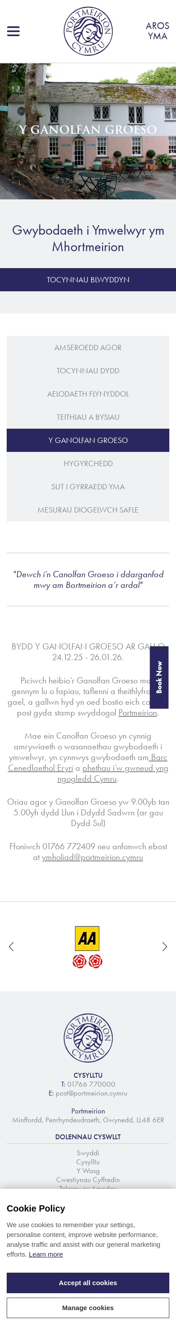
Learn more (46, 1254)
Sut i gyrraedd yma (88, 487)
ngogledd (74, 778)
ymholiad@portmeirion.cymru (92, 857)
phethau (96, 767)
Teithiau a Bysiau (88, 417)
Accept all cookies (88, 1282)
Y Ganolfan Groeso (88, 440)
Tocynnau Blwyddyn (88, 280)
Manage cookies (88, 1307)
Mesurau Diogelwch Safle (88, 510)
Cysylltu (88, 1161)
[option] (88, 946)
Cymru (104, 778)
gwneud (139, 767)
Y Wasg (88, 1170)
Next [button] (165, 946)
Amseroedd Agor (88, 347)
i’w (118, 767)
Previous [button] (11, 946)
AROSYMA (157, 31)
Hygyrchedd (88, 463)
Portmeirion (138, 712)
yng (162, 767)
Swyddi (88, 1152)
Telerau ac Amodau (88, 1188)
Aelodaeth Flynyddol (88, 394)
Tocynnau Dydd (88, 371)
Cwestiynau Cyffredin (88, 1179)
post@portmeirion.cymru (91, 1092)
